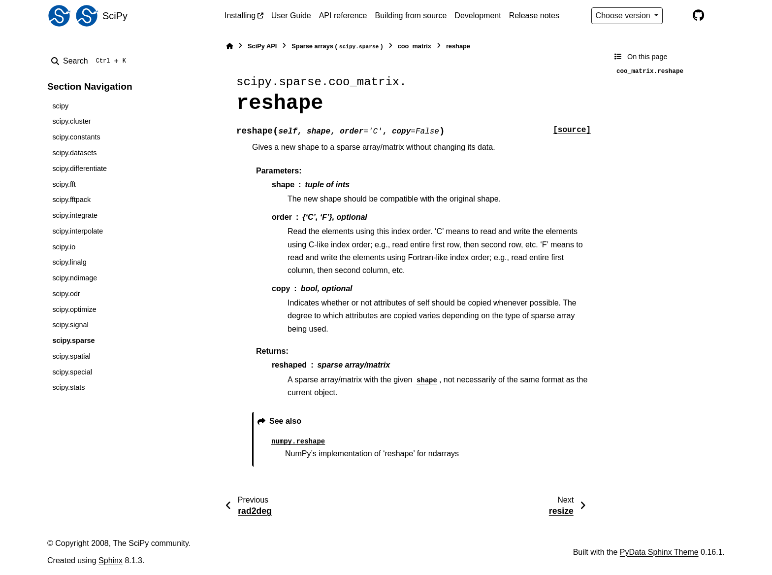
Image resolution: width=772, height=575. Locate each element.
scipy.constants (76, 137)
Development (477, 15)
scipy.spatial (71, 356)
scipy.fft (63, 184)
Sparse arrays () (337, 46)
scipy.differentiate (79, 168)
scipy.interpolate (77, 231)
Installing (240, 15)
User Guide (291, 15)
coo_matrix (414, 46)
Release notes (534, 15)
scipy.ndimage (74, 278)
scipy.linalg (69, 262)
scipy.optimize (74, 309)
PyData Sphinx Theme (659, 552)
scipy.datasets (74, 153)
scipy (60, 106)
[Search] (90, 61)
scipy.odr (66, 294)
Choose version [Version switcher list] (624, 15)
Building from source (411, 15)
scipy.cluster (71, 121)
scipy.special (72, 372)
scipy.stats (68, 387)
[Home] (229, 46)
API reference (343, 15)
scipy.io (63, 247)
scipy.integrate (74, 215)
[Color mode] (677, 15)
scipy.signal (70, 325)
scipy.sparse (73, 340)
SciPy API (262, 46)
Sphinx (110, 560)
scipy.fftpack (71, 199)
